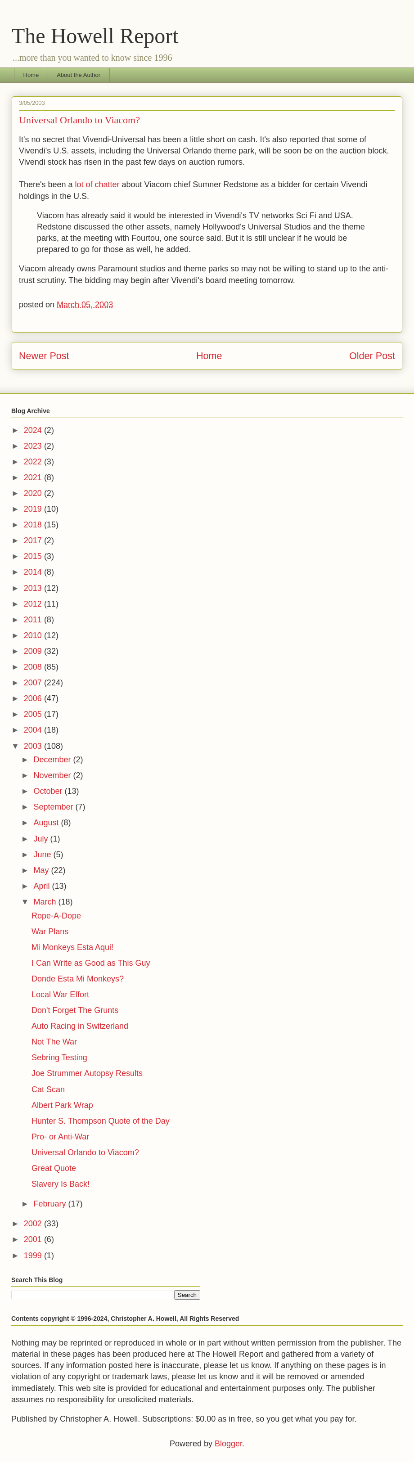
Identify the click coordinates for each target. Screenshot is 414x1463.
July (41, 838)
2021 (34, 477)
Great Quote (54, 1168)
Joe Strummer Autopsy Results (87, 1073)
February (50, 1203)
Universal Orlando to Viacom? (85, 1152)
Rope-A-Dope (56, 915)
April (42, 886)
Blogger (228, 1443)
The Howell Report (95, 36)
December (53, 759)
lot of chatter (97, 184)
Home (31, 75)
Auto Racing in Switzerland (80, 1026)
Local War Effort (60, 994)
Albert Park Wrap (62, 1105)
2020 (34, 493)
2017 (34, 540)
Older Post (372, 355)
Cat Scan (48, 1089)
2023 (34, 445)
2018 (34, 524)
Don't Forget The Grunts (75, 1010)
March (45, 901)
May (42, 870)
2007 (34, 682)
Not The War (54, 1041)
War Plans (50, 931)
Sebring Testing (59, 1057)
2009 (34, 651)
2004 (34, 729)
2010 (34, 635)
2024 (34, 430)
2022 (34, 461)
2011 (34, 619)
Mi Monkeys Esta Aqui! (72, 947)
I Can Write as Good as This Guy (91, 963)
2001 (34, 1239)
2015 (34, 556)
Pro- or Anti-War (60, 1136)
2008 (34, 666)
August (47, 822)
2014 (34, 571)
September (54, 806)
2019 (34, 508)
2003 (34, 746)
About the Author (78, 75)
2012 (34, 603)
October (48, 791)
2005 (34, 714)
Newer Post (44, 355)
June (43, 854)
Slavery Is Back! (61, 1183)
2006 (34, 698)
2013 (34, 588)
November (53, 775)
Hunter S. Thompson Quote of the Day (101, 1120)
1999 (34, 1255)
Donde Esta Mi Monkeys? (78, 978)
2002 (34, 1223)
